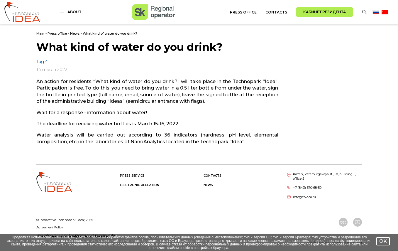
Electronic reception (139, 185)
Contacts (276, 12)
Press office (243, 12)
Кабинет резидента (324, 12)
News (74, 33)
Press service (132, 176)
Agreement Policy (49, 227)
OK (383, 241)
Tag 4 (42, 61)
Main (40, 33)
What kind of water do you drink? (110, 33)
